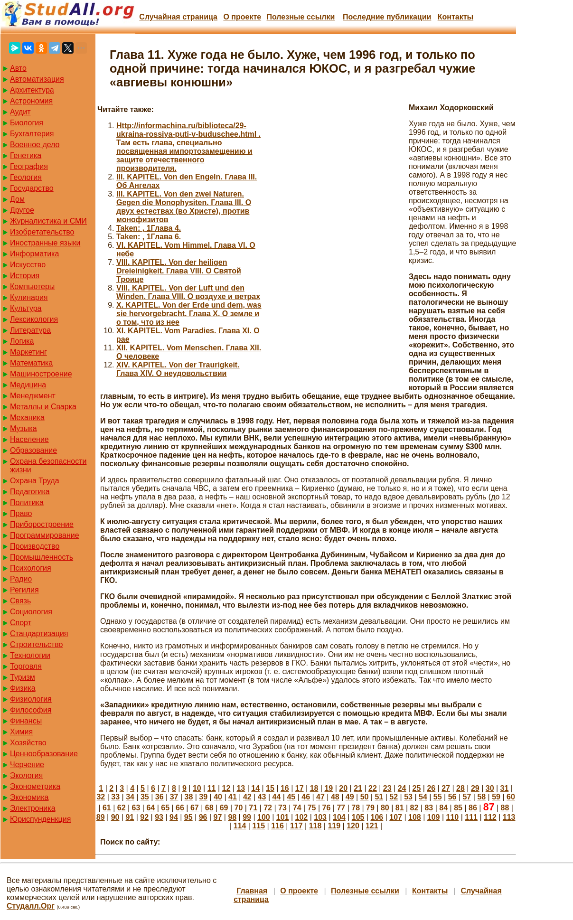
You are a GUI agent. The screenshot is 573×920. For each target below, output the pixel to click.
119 (334, 826)
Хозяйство (28, 743)
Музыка (23, 428)
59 (496, 797)
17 (299, 788)
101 (282, 817)
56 (452, 797)
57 (467, 797)
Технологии (30, 655)
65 (165, 808)
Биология (26, 123)
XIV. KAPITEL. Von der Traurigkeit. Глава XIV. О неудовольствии (178, 369)
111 (471, 817)
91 (129, 817)
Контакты (455, 17)
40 (218, 797)
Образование (33, 450)
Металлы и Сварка (43, 407)
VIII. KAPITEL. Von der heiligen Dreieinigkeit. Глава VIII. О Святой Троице (178, 270)
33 (115, 797)
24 (402, 788)
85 (458, 808)
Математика (31, 363)
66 (180, 808)
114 (240, 826)
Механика (27, 417)
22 (372, 788)
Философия (30, 710)
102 (301, 817)
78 (355, 808)
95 (188, 817)
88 (505, 808)
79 (370, 808)
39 (203, 797)
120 (353, 826)
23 (387, 788)
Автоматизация (37, 79)
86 (473, 808)
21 (358, 788)
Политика (27, 502)
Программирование (44, 535)
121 (372, 826)
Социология (31, 612)
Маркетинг (28, 352)
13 (240, 788)
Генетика (25, 155)
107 (395, 817)
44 (276, 797)
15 (270, 788)
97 (218, 817)
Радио (21, 579)
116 (277, 826)
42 (247, 797)
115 (258, 826)
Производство (34, 546)
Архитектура (32, 90)
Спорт (20, 623)
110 (452, 817)
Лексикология (34, 319)
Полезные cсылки (300, 17)
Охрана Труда (34, 481)
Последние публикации (387, 17)
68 (209, 808)
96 (203, 817)
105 (358, 817)
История (24, 276)
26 (431, 788)
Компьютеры (32, 286)
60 (511, 797)
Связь (20, 601)
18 (314, 788)
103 (320, 817)
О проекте (242, 17)
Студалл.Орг (31, 906)
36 (159, 797)
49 (350, 797)
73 (282, 808)
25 (417, 788)
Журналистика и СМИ (48, 221)
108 (414, 817)
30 (490, 788)
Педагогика (30, 492)
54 (423, 797)
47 (320, 797)
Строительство (36, 644)
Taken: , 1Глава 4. (148, 228)
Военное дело (35, 145)
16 (285, 788)
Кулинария (28, 297)
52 (393, 797)
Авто (18, 68)
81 (399, 808)
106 (377, 817)
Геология (26, 177)
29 (475, 788)
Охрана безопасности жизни (48, 465)
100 (263, 817)
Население (29, 439)
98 (232, 817)
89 (100, 817)
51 (379, 797)
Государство (32, 188)
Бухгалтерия (32, 134)
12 (226, 788)
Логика (22, 341)
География (29, 166)
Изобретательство (42, 232)
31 (504, 788)
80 (385, 808)
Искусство (28, 265)
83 (428, 808)
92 (144, 817)
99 (247, 817)
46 (305, 797)
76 (326, 808)
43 (262, 797)
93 (159, 817)
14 (255, 788)
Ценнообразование (44, 754)
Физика (23, 688)
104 (339, 817)
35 (145, 797)
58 (481, 797)
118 (315, 826)
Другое (22, 210)
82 (414, 808)
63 (136, 808)
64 (150, 808)
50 (364, 797)
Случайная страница (178, 17)
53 (408, 797)
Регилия (24, 590)
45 (291, 797)
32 (100, 797)
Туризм (22, 677)
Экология (26, 775)
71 (253, 808)
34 (130, 797)
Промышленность (41, 557)
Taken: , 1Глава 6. (148, 237)
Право (21, 513)
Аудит (20, 112)
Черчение (27, 764)
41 (232, 797)
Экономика (29, 797)
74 (297, 808)
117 (296, 826)
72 (267, 808)
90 (115, 817)
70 (238, 808)
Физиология (31, 699)
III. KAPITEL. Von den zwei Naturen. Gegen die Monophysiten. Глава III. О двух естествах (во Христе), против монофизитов (183, 207)
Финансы (26, 721)
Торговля (26, 666)
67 (194, 808)
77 (341, 808)
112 (490, 817)
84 (443, 808)
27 (445, 788)
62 (121, 808)
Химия (21, 732)
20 (343, 788)
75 (312, 808)
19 (328, 788)
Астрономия (31, 101)
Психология (30, 568)
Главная (251, 891)
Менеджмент (33, 396)
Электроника (33, 808)
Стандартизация (39, 633)
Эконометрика (35, 786)
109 (433, 817)
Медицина (28, 385)
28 (460, 788)
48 (335, 797)
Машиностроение (41, 374)
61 (107, 808)
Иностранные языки (45, 243)
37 (174, 797)
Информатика (34, 254)
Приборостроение (42, 524)
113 (509, 817)
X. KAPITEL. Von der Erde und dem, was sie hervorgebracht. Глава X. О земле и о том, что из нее (189, 313)
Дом (17, 199)
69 (224, 808)
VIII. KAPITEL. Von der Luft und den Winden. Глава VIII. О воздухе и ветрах (188, 292)
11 (211, 788)
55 (437, 797)
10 (197, 788)
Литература (30, 330)
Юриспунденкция (40, 819)
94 (173, 817)
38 (189, 797)
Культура (26, 308)
